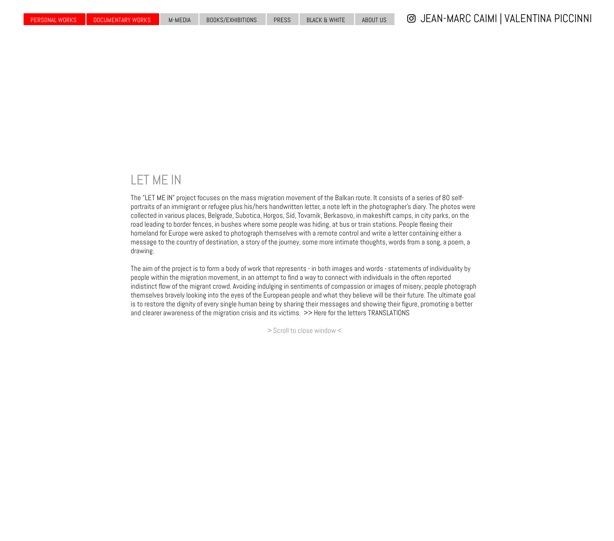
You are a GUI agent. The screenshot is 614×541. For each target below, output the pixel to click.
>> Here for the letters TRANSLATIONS (357, 312)
